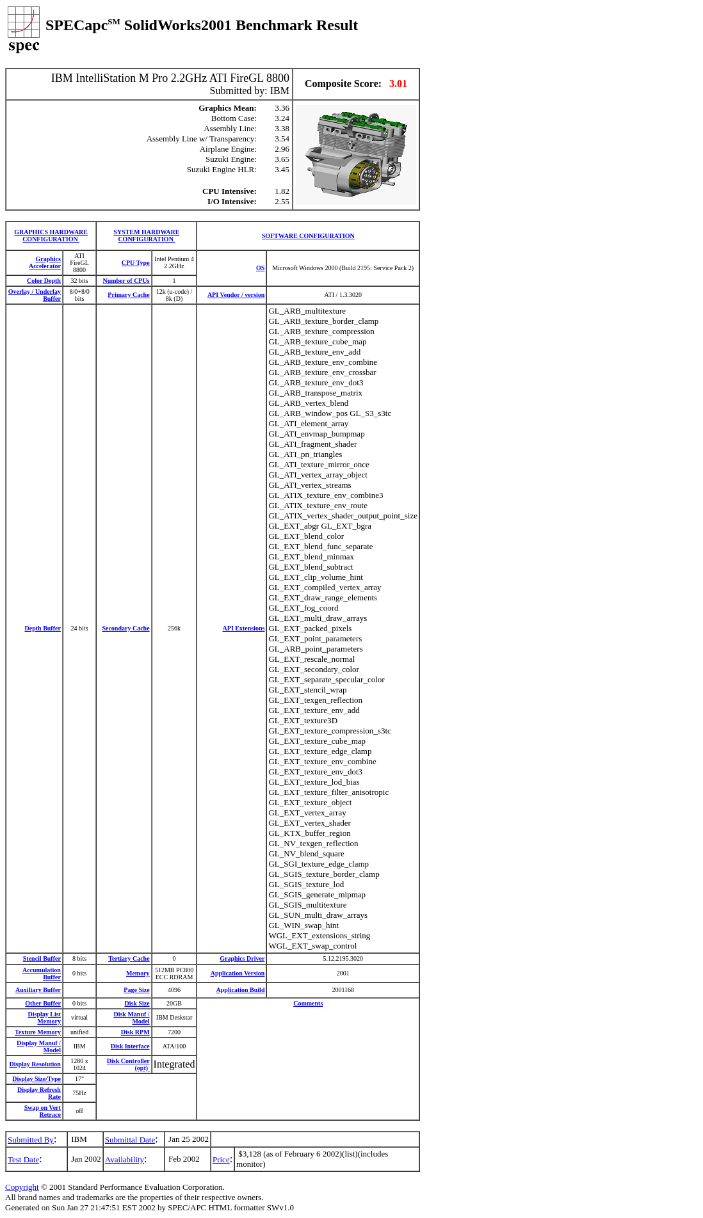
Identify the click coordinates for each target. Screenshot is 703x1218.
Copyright (22, 1187)
